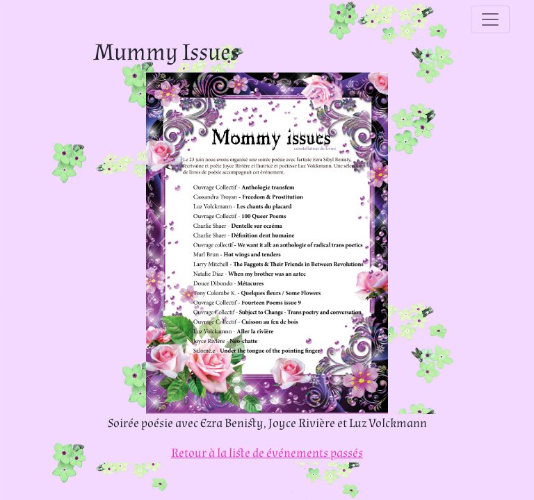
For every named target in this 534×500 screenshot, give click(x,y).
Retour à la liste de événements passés (267, 453)
